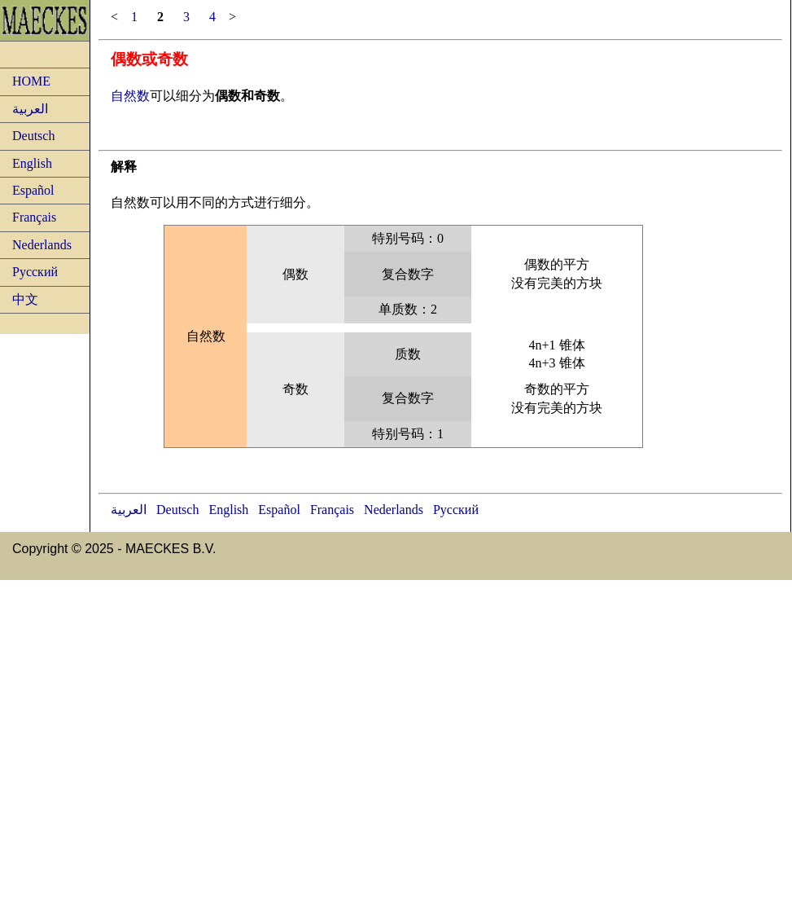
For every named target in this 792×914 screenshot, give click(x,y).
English (32, 163)
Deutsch (33, 136)
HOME (31, 81)
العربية (30, 109)
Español (33, 190)
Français (34, 217)
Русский (35, 272)
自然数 (130, 96)
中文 (25, 299)
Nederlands (42, 245)
